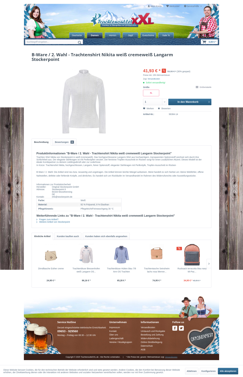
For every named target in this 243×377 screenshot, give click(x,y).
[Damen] (95, 35)
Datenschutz (147, 346)
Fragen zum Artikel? (47, 219)
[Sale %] (166, 35)
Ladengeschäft (116, 338)
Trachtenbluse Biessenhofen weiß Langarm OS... (86, 270)
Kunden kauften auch (68, 236)
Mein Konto (156, 6)
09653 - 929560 (67, 331)
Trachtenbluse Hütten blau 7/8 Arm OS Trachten (121, 270)
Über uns (113, 334)
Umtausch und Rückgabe (153, 331)
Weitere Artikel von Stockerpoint (53, 222)
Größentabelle (203, 87)
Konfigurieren (208, 371)
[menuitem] (154, 6)
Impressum (114, 327)
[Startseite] (77, 35)
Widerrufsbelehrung (150, 338)
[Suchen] (79, 42)
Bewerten (164, 108)
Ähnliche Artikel (42, 236)
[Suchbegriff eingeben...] (54, 41)
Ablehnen (192, 371)
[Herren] (113, 35)
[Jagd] (130, 35)
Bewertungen (64, 142)
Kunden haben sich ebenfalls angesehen (106, 236)
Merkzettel (174, 6)
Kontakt (113, 331)
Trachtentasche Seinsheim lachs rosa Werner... (157, 270)
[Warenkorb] (209, 41)
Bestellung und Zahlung (152, 334)
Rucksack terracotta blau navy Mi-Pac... (192, 270)
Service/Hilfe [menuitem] (192, 6)
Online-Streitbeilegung (151, 342)
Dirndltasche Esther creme (51, 268)
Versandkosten (154, 79)
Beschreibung (41, 142)
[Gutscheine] (148, 35)
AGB (143, 349)
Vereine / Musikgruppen (120, 342)
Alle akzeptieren (228, 371)
